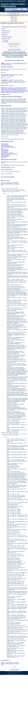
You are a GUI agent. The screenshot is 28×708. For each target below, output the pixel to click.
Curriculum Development (6, 146)
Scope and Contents (6, 30)
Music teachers (20, 90)
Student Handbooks (5, 92)
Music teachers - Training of (7, 152)
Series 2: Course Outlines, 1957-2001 (9, 183)
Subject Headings (14, 18)
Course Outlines (5, 41)
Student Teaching (14, 92)
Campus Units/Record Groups (14, 13)
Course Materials (17, 87)
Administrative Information (7, 36)
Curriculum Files (5, 40)
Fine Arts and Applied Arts (18, 22)
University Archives (4, 22)
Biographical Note (5, 32)
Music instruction (13, 90)
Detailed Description (6, 38)
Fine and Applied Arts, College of (15, 88)
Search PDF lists (8, 10)
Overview (3, 28)
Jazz (24, 88)
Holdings (10, 22)
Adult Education (9, 87)
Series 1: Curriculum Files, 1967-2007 (9, 182)
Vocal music (21, 92)
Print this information (6, 64)
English (8, 94)
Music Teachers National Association (19, 91)
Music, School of (5, 90)
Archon (13, 673)
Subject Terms (4, 34)
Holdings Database (8, 6)
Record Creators (14, 20)
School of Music (3, 23)
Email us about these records (14, 49)
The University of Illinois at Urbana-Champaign (16, 674)
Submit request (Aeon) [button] (7, 63)
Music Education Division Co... (13, 23)
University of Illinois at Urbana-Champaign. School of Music (12, 75)
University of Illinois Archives (13, 4)
